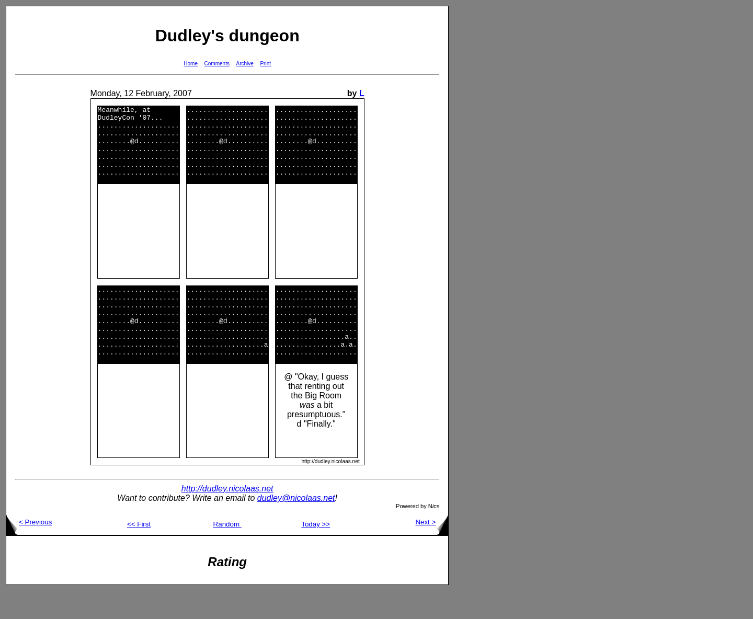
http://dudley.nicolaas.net (227, 516)
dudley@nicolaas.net (296, 526)
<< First (139, 552)
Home (191, 63)
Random (227, 552)
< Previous (29, 550)
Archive (245, 63)
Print (265, 63)
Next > (431, 550)
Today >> (315, 552)
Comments (217, 63)
